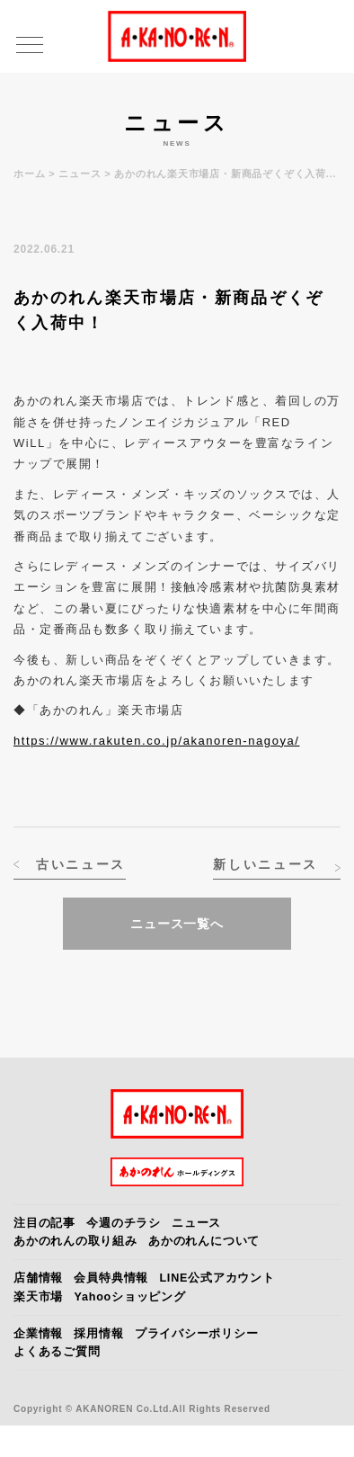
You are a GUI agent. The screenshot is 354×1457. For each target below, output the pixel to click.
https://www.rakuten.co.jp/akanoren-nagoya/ (156, 740)
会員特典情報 (111, 1278)
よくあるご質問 (56, 1351)
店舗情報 (38, 1278)
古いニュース (81, 864)
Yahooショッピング (129, 1297)
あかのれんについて (204, 1241)
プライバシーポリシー (197, 1333)
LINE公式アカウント (216, 1278)
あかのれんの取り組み (75, 1241)
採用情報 (98, 1333)
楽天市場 (38, 1297)
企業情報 (38, 1333)
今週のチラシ (123, 1223)
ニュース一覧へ (176, 923)
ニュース (79, 173)
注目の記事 (44, 1223)
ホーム (29, 173)
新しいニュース (265, 864)
